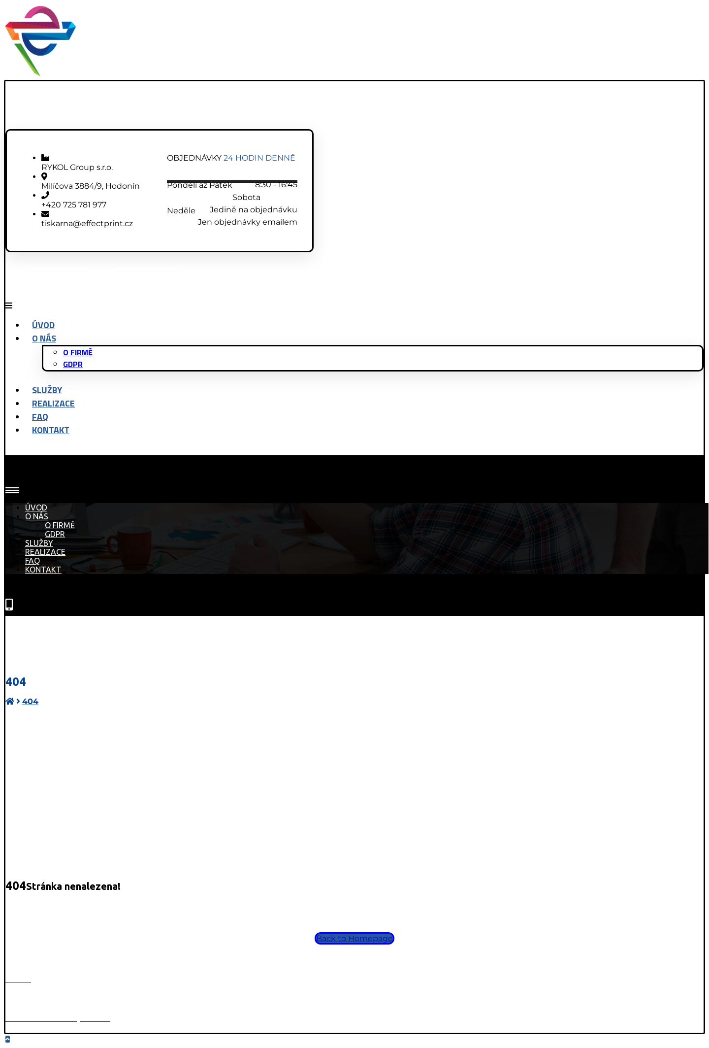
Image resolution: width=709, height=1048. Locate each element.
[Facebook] (57, 278)
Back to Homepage (354, 938)
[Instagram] (146, 278)
